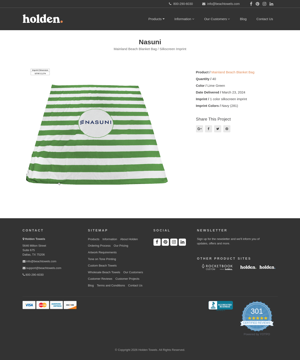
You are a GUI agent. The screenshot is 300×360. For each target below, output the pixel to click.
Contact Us (264, 19)
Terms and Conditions (111, 285)
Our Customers (217, 19)
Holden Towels (35, 239)
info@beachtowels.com (39, 261)
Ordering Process (99, 245)
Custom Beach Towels (102, 265)
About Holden (129, 239)
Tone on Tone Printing (102, 259)
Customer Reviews (100, 278)
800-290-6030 (33, 274)
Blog (243, 19)
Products (156, 19)
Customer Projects (127, 278)
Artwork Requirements (102, 252)
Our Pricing (121, 245)
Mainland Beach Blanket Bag (233, 72)
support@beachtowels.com (42, 268)
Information (184, 19)
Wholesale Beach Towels (104, 272)
